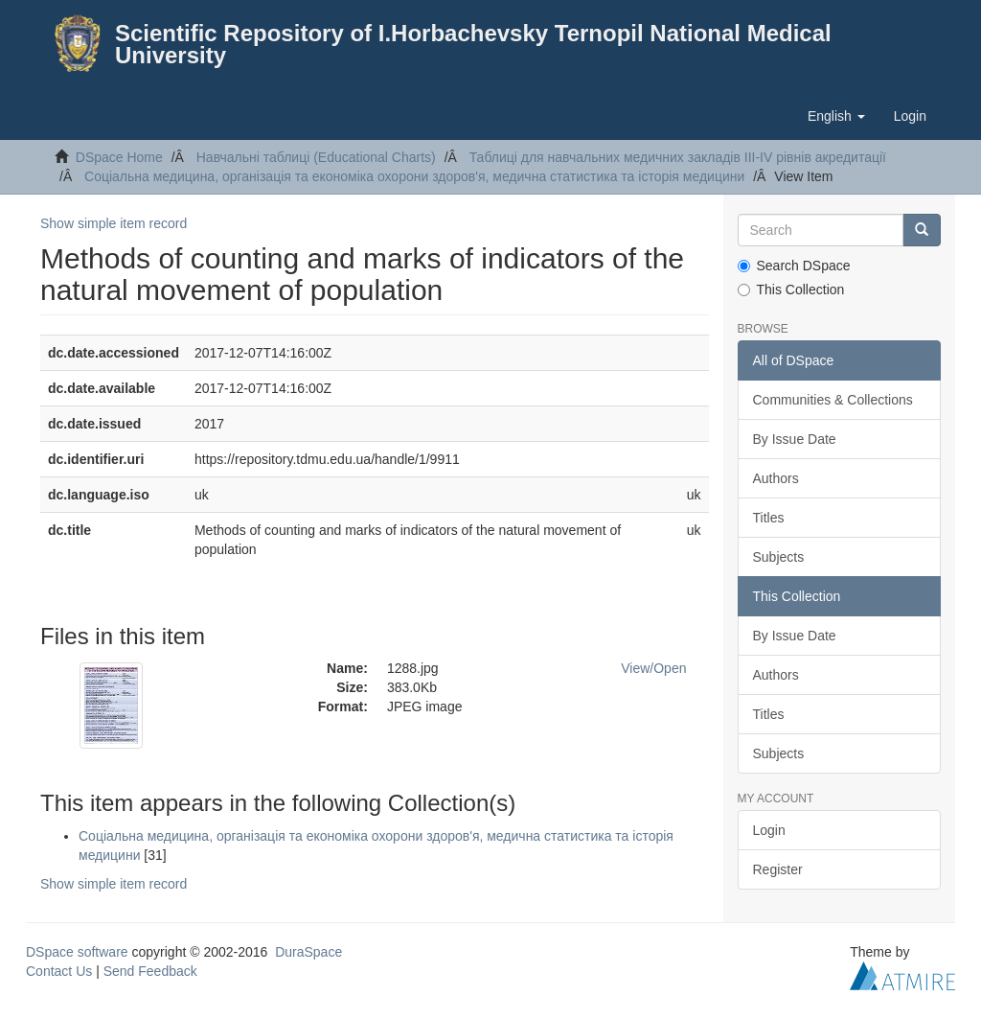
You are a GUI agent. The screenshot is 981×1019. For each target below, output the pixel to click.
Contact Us (59, 971)
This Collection (791, 289)
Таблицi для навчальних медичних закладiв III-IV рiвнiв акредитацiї (677, 157)
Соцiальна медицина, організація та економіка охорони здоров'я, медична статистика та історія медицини (414, 176)
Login (769, 830)
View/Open (653, 668)
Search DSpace (794, 265)
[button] (836, 116)
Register (778, 869)
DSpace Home (119, 157)
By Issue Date (794, 439)
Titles (769, 517)
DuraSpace (308, 952)
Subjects (779, 557)
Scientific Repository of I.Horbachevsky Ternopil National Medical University (473, 44)
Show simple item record (113, 223)
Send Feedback (150, 971)
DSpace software (77, 952)
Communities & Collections (833, 399)
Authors (776, 478)
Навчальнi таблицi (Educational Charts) (316, 157)
